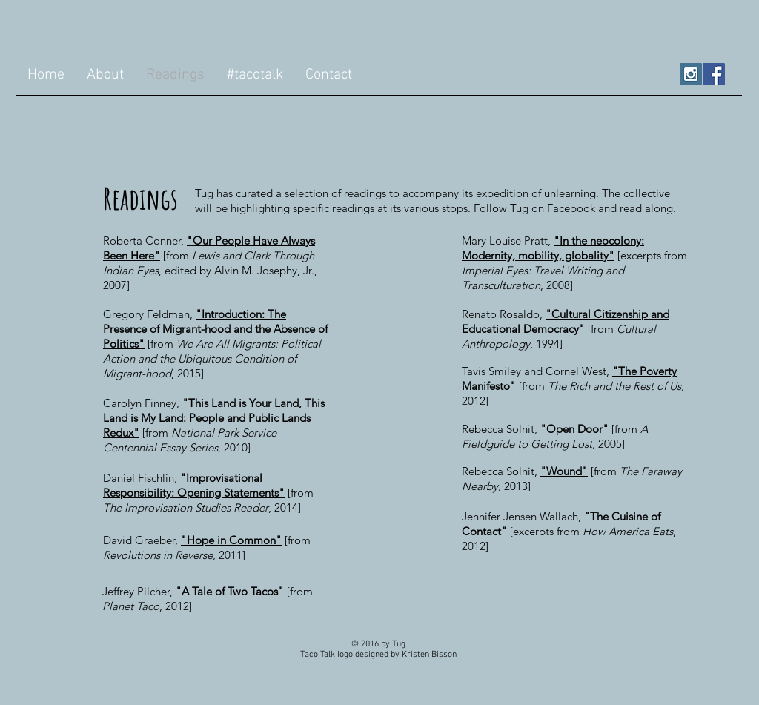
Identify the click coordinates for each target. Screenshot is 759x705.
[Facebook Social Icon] (714, 74)
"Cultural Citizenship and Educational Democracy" (565, 321)
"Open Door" (574, 429)
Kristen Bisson (429, 654)
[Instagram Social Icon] (691, 74)
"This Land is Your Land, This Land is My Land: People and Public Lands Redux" (214, 418)
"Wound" (564, 471)
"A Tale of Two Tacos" (230, 591)
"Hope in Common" (231, 540)
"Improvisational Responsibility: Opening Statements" (194, 485)
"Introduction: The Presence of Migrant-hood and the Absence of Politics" (215, 329)
